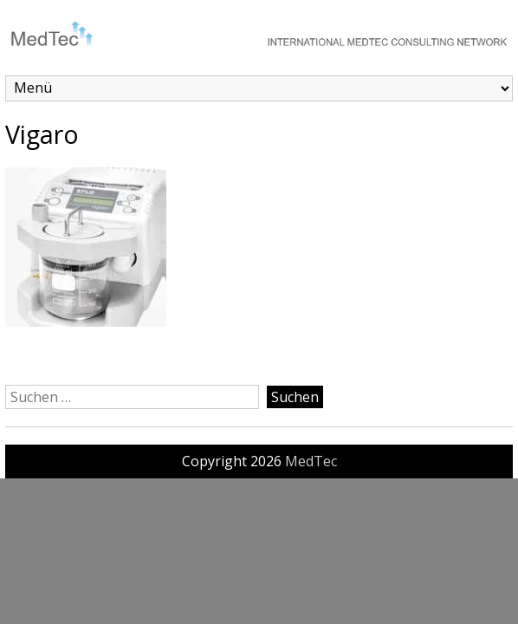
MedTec (311, 461)
